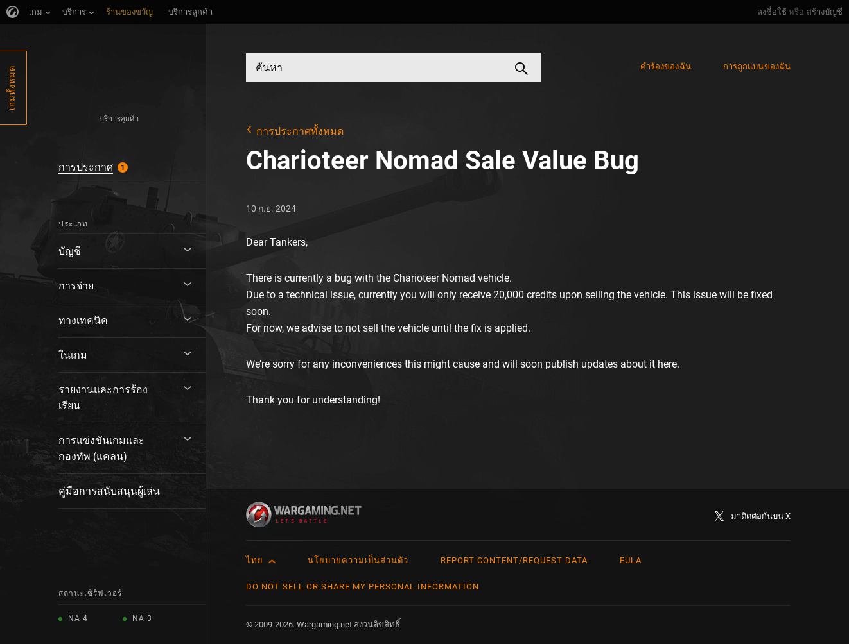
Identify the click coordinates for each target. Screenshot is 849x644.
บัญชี (69, 251)
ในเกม (72, 355)
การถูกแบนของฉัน (757, 66)
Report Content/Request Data (514, 560)
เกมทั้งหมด (12, 87)
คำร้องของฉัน (665, 66)
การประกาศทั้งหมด (300, 131)
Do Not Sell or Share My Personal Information (362, 586)
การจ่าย (76, 286)
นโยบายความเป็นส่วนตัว (358, 560)
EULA (631, 560)
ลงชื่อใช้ (772, 12)
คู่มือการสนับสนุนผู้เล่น (109, 491)
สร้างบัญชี (825, 12)
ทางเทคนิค (83, 320)
